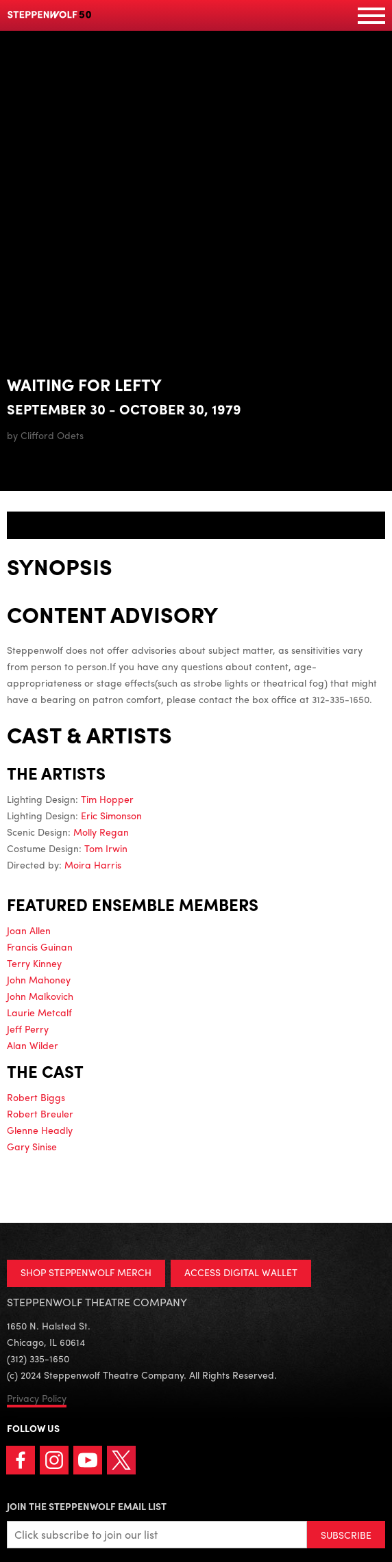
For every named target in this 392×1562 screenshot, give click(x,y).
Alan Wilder (32, 1045)
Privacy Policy (36, 1398)
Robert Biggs (36, 1097)
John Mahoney (39, 979)
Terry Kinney (34, 963)
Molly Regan (101, 831)
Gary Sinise (32, 1146)
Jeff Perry (28, 1028)
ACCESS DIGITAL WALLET (240, 1272)
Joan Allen (29, 930)
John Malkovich (40, 996)
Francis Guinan (40, 946)
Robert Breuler (40, 1113)
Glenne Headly (40, 1130)
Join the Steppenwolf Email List (87, 1506)
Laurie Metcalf (39, 1012)
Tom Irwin (105, 848)
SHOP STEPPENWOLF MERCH (86, 1272)
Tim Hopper (107, 799)
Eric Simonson (111, 815)
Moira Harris (92, 864)
